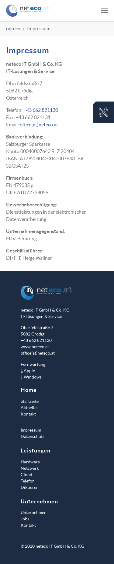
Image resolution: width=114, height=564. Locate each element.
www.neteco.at (35, 346)
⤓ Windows (31, 377)
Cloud (26, 474)
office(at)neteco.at (39, 124)
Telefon (28, 481)
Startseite (30, 401)
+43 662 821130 (40, 110)
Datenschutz (32, 436)
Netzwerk (30, 468)
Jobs (25, 518)
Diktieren (30, 487)
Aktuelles (29, 407)
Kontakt (28, 414)
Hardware (30, 461)
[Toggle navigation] (104, 10)
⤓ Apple (28, 370)
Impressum (31, 430)
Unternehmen (34, 512)
